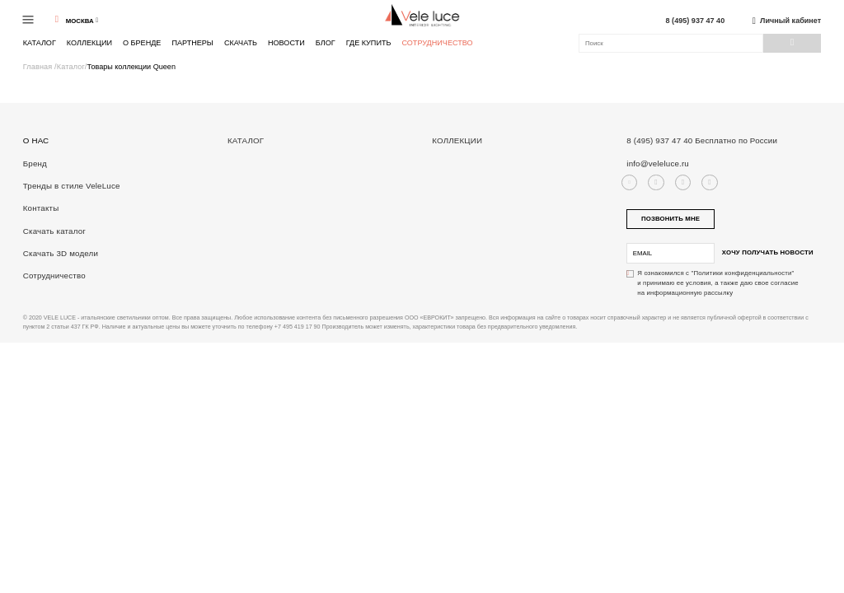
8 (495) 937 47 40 (695, 21)
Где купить (369, 43)
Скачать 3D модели (60, 253)
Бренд (35, 163)
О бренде (142, 43)
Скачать (240, 43)
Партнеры (192, 43)
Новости (286, 43)
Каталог (39, 43)
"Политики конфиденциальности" (743, 273)
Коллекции (89, 43)
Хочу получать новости (768, 252)
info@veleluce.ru (657, 163)
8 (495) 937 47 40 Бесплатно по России (701, 140)
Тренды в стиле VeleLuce (71, 185)
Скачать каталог (54, 231)
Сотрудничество (436, 43)
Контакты (41, 207)
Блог (325, 43)
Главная (38, 67)
